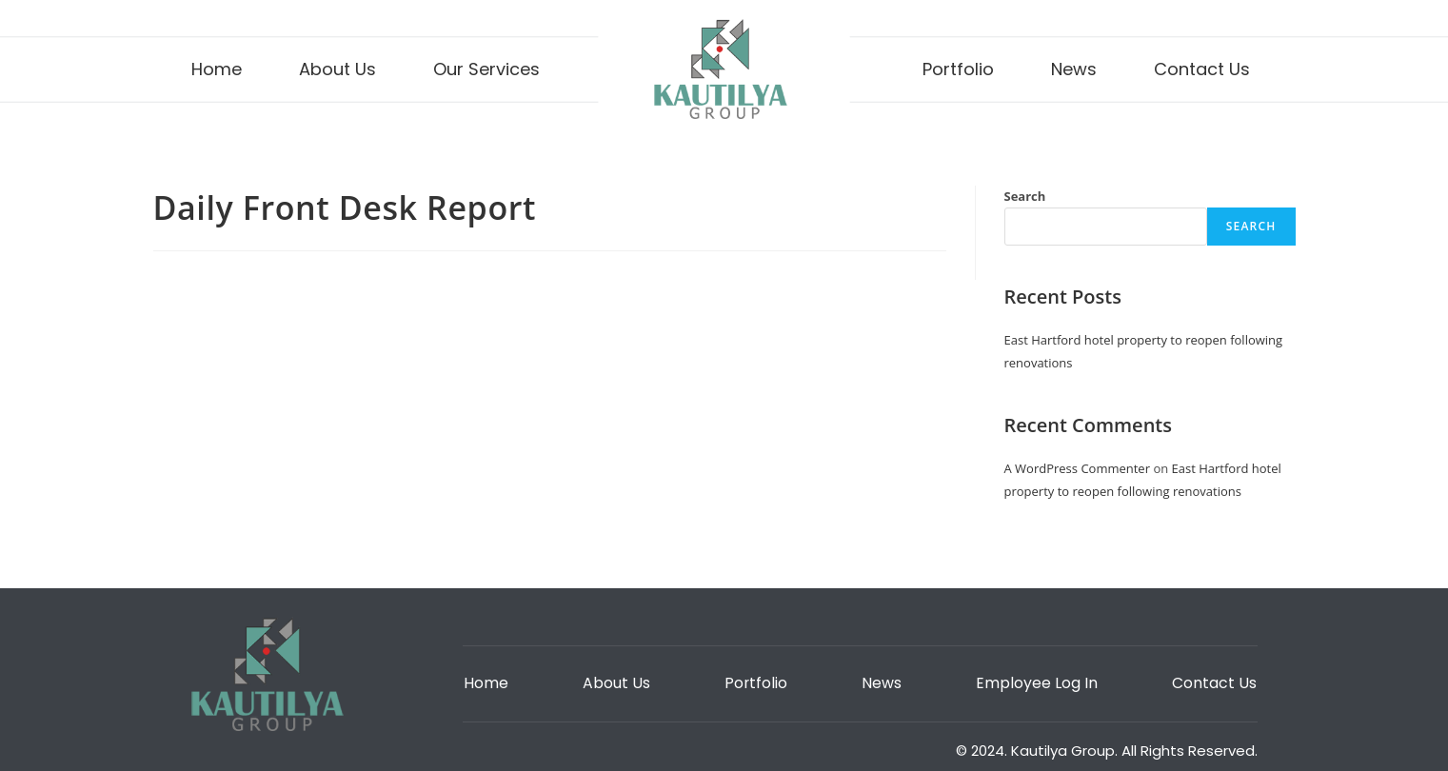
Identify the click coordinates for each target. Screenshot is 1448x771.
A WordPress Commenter (1077, 468)
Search (1025, 196)
